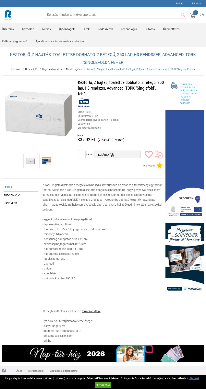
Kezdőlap (28, 29)
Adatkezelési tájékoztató (64, 370)
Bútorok (150, 29)
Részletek (194, 378)
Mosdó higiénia (74, 69)
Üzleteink (8, 29)
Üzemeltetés (171, 29)
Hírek (86, 29)
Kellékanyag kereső (15, 41)
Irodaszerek (105, 29)
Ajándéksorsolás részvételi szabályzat (60, 41)
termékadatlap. (91, 311)
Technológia (129, 29)
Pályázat (196, 3)
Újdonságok (67, 29)
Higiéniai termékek (52, 69)
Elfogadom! (103, 385)
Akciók (46, 29)
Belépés (180, 3)
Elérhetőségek (36, 370)
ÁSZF (19, 370)
